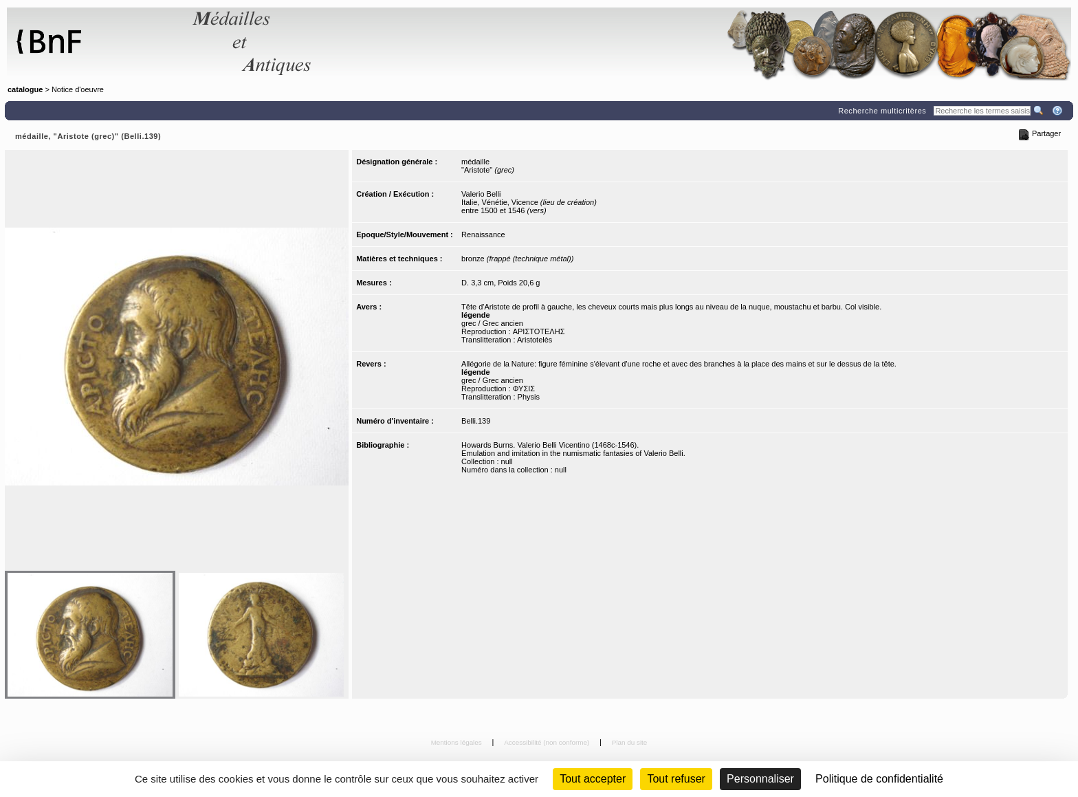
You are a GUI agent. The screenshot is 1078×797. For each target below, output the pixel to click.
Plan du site (630, 742)
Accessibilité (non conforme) (547, 742)
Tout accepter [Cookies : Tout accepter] (593, 779)
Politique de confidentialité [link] (879, 779)
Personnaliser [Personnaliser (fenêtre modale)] (760, 779)
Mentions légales (457, 742)
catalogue (25, 89)
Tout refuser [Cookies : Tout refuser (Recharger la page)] (676, 779)
